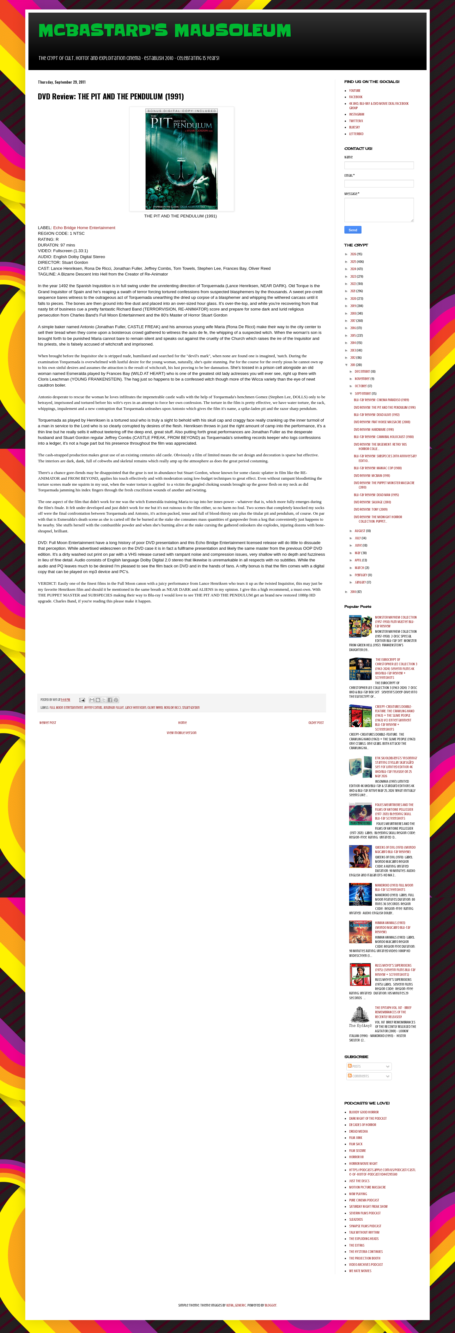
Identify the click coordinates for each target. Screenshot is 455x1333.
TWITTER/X (356, 121)
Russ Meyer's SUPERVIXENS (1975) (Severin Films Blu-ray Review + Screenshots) (395, 970)
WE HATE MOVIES (360, 1271)
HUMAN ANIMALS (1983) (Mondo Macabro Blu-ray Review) (392, 927)
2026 (353, 254)
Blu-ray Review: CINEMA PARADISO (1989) (381, 400)
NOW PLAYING (358, 1194)
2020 (353, 298)
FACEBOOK (355, 97)
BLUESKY (354, 127)
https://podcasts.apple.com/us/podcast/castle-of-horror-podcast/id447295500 (382, 1172)
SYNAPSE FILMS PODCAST (365, 1226)
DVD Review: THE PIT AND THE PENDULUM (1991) (385, 407)
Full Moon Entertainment (66, 708)
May (358, 553)
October (361, 386)
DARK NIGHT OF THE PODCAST (368, 1118)
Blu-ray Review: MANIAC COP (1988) (378, 468)
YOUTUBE (355, 90)
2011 (353, 365)
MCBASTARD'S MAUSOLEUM (164, 31)
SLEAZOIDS (356, 1219)
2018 (353, 313)
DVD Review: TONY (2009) (371, 509)
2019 (353, 306)
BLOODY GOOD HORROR (364, 1112)
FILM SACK (355, 1144)
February (361, 575)
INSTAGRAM (356, 114)
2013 (353, 350)
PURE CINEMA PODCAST (364, 1200)
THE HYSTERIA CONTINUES (366, 1251)
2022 (353, 283)
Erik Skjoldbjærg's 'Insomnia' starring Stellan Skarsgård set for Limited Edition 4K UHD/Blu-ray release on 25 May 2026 (396, 767)
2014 (353, 343)
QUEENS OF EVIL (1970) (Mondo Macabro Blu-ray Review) (395, 849)
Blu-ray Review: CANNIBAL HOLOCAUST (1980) (384, 437)
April (358, 560)
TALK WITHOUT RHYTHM (364, 1232)
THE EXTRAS (356, 1245)
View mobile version (182, 733)
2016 (353, 328)
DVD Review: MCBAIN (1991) (372, 475)
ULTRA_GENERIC (236, 1305)
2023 (353, 276)
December (363, 371)
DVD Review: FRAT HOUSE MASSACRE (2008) (382, 422)
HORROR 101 (356, 1157)
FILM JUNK (355, 1137)
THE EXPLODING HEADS (364, 1238)
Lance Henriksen (135, 708)
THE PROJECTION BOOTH (364, 1258)
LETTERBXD (356, 134)
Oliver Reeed (155, 708)
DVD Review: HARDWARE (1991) (374, 429)
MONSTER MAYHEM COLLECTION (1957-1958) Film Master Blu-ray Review (396, 622)
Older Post (316, 722)
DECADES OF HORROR (362, 1125)
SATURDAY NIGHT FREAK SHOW (368, 1206)
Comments (358, 1076)
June (358, 545)
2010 (353, 591)
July (358, 538)
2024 (353, 269)
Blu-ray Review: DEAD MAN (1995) (376, 495)
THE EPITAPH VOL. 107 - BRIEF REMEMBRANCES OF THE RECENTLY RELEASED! (393, 1012)
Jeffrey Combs (93, 708)
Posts (354, 1066)
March (360, 568)
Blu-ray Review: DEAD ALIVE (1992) (377, 414)
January (361, 582)
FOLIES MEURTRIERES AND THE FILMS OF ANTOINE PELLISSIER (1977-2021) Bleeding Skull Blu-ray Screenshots (394, 812)
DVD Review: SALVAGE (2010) (372, 502)
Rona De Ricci (172, 708)
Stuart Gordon (191, 708)
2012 (353, 357)
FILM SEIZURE (357, 1150)
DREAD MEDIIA (358, 1131)
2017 (353, 320)
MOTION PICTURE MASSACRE (367, 1187)
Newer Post (47, 722)
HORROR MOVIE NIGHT (363, 1163)
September (363, 393)
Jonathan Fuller (113, 708)
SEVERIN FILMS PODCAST (365, 1213)
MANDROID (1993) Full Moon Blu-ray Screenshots (394, 887)
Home (182, 722)
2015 (353, 335)
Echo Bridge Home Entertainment (84, 227)
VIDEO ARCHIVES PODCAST (366, 1264)
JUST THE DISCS (359, 1181)
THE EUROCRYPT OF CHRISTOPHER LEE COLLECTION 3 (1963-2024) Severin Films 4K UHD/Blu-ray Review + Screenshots (396, 668)
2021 (353, 291)
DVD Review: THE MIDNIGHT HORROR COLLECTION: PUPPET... (378, 519)
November (362, 378)
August (360, 531)
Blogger (270, 1305)
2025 (353, 261)
